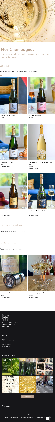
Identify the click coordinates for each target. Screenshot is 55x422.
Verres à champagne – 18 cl (37, 293)
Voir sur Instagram (27, 396)
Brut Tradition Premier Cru (8, 115)
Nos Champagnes (6, 342)
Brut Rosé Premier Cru (35, 115)
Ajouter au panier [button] (34, 120)
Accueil (3, 339)
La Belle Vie (4, 211)
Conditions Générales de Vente (43, 417)
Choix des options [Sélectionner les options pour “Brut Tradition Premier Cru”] (6, 120)
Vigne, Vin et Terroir (6, 344)
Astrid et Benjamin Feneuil (8, 341)
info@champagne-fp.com (8, 324)
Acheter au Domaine (6, 346)
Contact (3, 348)
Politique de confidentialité (27, 417)
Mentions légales (14, 417)
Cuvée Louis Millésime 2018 (37, 211)
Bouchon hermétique (6, 293)
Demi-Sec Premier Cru (7, 162)
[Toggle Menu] (2, 2)
